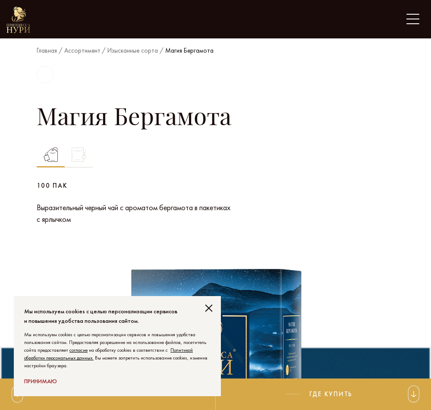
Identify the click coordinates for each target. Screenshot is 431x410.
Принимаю (40, 381)
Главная (47, 50)
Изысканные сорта (132, 50)
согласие (78, 350)
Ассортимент (82, 50)
